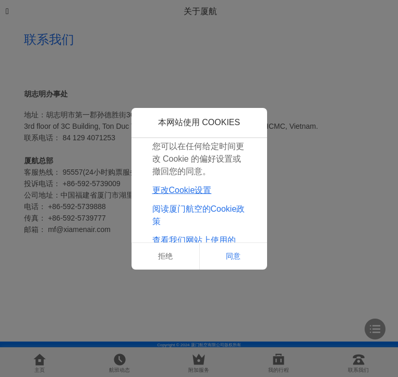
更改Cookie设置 (182, 190)
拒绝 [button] (165, 256)
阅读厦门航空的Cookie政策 (198, 215)
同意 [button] (233, 256)
